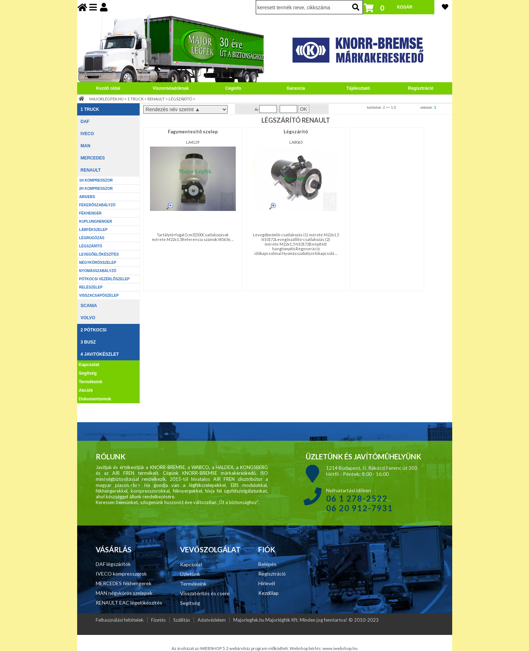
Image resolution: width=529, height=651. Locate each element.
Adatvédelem (212, 620)
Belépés (267, 564)
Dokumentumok (95, 398)
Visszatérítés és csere (205, 593)
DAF (85, 121)
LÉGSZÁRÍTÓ (180, 99)
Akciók (86, 390)
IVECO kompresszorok (121, 574)
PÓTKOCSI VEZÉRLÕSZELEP (104, 279)
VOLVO (88, 317)
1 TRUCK (136, 99)
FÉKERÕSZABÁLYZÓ (97, 205)
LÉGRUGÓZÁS (92, 238)
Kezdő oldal (108, 88)
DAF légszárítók (113, 564)
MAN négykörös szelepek (124, 593)
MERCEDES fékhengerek (123, 583)
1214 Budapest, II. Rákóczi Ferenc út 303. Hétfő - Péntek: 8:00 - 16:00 (372, 471)
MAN (85, 145)
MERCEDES (93, 158)
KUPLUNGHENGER (95, 221)
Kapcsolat (89, 364)
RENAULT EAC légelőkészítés (129, 603)
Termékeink (91, 381)
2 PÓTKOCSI (94, 329)
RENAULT (156, 99)
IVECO (87, 133)
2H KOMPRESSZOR (96, 189)
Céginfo (233, 88)
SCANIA (89, 305)
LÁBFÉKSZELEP (93, 230)
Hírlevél (266, 583)
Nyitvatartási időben (359, 499)
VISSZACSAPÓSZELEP (99, 295)
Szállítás (181, 620)
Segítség (88, 373)
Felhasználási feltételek (120, 620)
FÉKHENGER (90, 213)
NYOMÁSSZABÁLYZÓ (97, 271)
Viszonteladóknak (171, 88)
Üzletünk (190, 574)
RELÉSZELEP (91, 287)
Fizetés (158, 620)
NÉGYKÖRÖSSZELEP (97, 263)
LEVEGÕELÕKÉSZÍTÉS (99, 254)
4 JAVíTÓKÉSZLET (100, 354)
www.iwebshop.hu (340, 648)
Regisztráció (420, 88)
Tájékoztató (358, 88)
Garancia (295, 88)
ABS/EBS (87, 197)
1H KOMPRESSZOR (96, 180)
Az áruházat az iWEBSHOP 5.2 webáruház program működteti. (230, 648)
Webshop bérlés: (306, 648)
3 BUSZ (88, 342)
